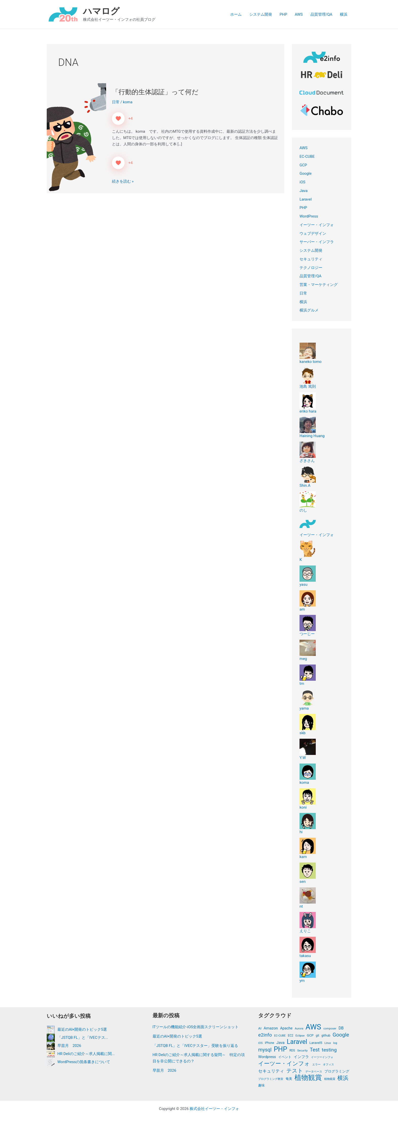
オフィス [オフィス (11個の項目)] (328, 1064)
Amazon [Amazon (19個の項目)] (271, 1028)
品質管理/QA (321, 14)
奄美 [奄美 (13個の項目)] (289, 1079)
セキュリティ (311, 259)
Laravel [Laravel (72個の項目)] (297, 1042)
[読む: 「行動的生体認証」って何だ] (76, 137)
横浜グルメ (309, 310)
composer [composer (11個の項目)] (329, 1028)
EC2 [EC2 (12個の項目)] (290, 1035)
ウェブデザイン (313, 233)
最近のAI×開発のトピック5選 (82, 1029)
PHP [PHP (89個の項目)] (280, 1049)
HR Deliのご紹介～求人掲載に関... (86, 1053)
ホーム (236, 14)
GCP (303, 165)
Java (304, 190)
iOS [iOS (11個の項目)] (260, 1043)
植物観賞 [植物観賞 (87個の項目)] (308, 1078)
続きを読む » (123, 181)
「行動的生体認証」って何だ (155, 92)
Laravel (306, 199)
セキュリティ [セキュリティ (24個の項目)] (271, 1071)
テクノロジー (311, 267)
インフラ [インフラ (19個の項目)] (301, 1057)
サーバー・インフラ (317, 242)
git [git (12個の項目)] (317, 1035)
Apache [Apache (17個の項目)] (286, 1028)
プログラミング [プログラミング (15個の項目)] (336, 1071)
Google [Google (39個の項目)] (341, 1035)
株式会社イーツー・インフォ (214, 1108)
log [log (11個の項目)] (335, 1043)
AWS (299, 14)
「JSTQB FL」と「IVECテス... (82, 1037)
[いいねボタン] (118, 118)
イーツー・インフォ (317, 225)
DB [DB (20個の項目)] (341, 1028)
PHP (283, 14)
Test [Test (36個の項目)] (315, 1050)
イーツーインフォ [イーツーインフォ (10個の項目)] (322, 1057)
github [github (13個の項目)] (325, 1035)
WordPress (309, 216)
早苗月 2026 (69, 1045)
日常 (116, 102)
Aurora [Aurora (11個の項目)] (299, 1028)
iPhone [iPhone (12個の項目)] (269, 1043)
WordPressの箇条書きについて (83, 1061)
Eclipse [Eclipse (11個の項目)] (300, 1035)
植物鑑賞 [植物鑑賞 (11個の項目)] (329, 1079)
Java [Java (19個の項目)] (280, 1042)
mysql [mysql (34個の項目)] (264, 1050)
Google (305, 173)
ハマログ (101, 11)
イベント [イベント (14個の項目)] (284, 1057)
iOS (302, 182)
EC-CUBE (307, 156)
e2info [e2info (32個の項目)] (265, 1035)
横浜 (343, 14)
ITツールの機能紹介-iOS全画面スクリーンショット (196, 1027)
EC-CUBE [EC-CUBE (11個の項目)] (280, 1035)
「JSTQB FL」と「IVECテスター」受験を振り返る (195, 1045)
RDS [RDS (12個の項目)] (292, 1050)
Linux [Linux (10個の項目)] (327, 1043)
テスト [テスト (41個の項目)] (294, 1071)
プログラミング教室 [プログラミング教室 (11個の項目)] (270, 1079)
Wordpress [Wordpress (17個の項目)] (267, 1057)
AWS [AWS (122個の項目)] (313, 1027)
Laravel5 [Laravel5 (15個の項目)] (315, 1043)
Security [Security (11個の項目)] (302, 1050)
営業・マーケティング (319, 284)
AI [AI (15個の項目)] (259, 1028)
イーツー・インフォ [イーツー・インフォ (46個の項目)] (284, 1064)
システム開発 (260, 14)
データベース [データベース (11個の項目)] (313, 1071)
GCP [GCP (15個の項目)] (310, 1035)
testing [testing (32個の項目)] (329, 1050)
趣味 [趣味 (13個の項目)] (261, 1085)
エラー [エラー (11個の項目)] (316, 1064)
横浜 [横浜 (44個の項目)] (343, 1078)
